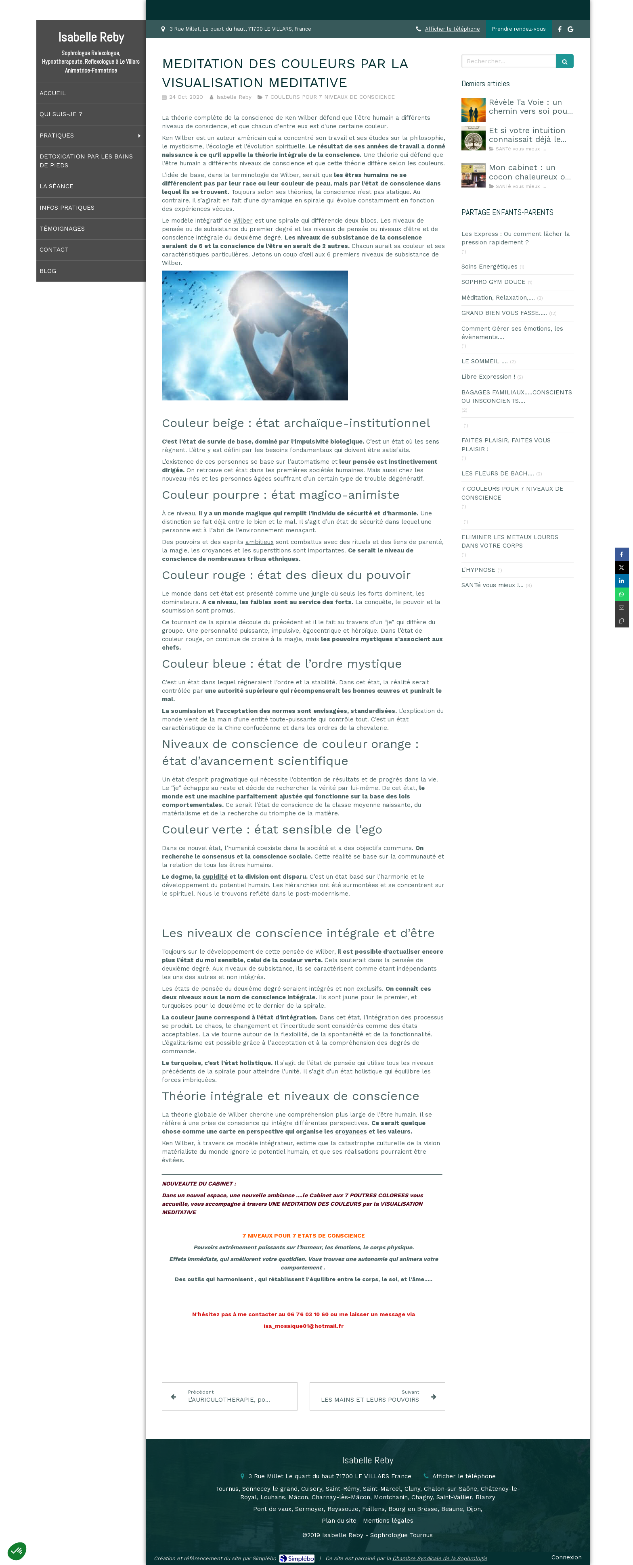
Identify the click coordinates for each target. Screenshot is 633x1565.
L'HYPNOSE (478, 569)
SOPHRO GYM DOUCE (493, 281)
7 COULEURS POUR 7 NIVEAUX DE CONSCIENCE (512, 493)
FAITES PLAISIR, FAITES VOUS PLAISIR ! (506, 444)
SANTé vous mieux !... (492, 585)
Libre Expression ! (488, 376)
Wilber (243, 220)
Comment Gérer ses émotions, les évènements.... (512, 333)
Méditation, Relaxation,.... (498, 297)
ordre (285, 682)
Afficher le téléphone (452, 29)
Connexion (566, 1557)
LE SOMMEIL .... (484, 361)
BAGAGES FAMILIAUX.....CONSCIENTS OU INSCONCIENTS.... (516, 396)
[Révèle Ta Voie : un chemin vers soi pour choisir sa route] (473, 110)
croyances (351, 1131)
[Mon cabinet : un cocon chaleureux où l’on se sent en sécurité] (473, 175)
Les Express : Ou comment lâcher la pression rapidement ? (515, 238)
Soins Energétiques (489, 266)
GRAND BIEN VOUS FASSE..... (504, 313)
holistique (368, 1071)
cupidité (215, 876)
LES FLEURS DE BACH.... (497, 473)
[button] (17, 1551)
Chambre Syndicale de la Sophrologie (439, 1558)
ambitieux (259, 542)
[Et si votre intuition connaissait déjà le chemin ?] (473, 138)
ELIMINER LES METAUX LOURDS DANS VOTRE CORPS (509, 541)
